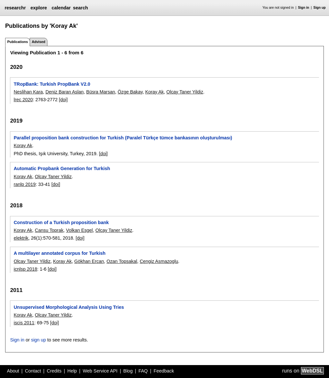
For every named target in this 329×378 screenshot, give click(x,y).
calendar (61, 7)
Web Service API (100, 370)
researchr (15, 7)
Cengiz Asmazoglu (159, 261)
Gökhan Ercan (89, 261)
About (13, 370)
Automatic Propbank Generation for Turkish (62, 168)
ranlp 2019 (24, 184)
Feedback (164, 370)
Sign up (320, 7)
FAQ (143, 370)
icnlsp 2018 (25, 269)
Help (72, 370)
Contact (33, 370)
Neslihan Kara (28, 91)
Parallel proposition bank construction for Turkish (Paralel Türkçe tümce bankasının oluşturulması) (123, 137)
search (80, 7)
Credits (54, 370)
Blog (128, 370)
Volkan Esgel (79, 230)
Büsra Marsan (100, 91)
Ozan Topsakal (121, 261)
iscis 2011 (24, 322)
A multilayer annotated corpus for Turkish (59, 253)
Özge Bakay (130, 91)
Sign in (303, 7)
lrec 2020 (23, 99)
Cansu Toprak (49, 230)
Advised (38, 42)
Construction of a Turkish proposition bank (61, 222)
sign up (38, 339)
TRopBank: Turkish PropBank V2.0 (52, 84)
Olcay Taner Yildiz (184, 91)
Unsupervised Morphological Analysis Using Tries (69, 307)
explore (38, 7)
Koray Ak (154, 91)
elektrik (21, 238)
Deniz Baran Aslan (64, 91)
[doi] (63, 99)
